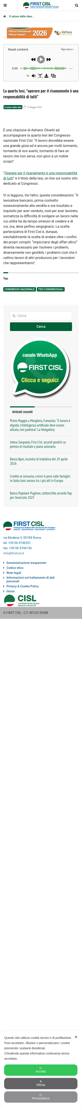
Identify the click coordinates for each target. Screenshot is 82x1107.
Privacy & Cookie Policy (23, 631)
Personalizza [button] (40, 1097)
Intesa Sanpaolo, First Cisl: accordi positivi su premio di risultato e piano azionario (38, 489)
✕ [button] (76, 1037)
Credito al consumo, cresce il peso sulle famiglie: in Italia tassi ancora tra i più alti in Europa (40, 523)
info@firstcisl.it (13, 598)
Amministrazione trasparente (26, 608)
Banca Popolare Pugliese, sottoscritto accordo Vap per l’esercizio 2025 (41, 540)
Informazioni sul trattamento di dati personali (31, 624)
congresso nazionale (20, 334)
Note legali (14, 618)
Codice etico (15, 613)
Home (11, 636)
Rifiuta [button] (40, 1083)
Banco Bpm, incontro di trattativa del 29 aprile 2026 (39, 506)
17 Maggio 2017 (32, 107)
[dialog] (41, 1069)
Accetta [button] (41, 1070)
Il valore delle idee (20, 16)
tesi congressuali (50, 334)
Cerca (41, 372)
